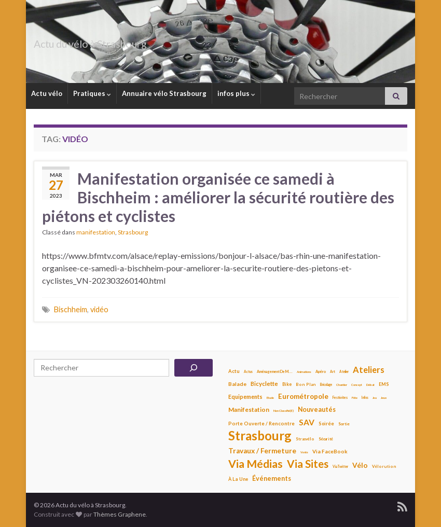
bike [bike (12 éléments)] (287, 384)
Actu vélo (46, 93)
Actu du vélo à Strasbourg (118, 41)
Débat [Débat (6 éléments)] (370, 384)
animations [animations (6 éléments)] (304, 371)
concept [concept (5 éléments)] (356, 384)
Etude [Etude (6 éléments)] (270, 397)
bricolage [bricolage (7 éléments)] (326, 384)
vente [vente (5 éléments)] (304, 452)
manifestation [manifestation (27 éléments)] (248, 409)
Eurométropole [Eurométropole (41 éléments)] (303, 396)
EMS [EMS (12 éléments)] (384, 384)
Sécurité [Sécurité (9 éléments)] (326, 439)
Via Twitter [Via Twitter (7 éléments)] (340, 466)
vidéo (99, 309)
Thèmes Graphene (119, 514)
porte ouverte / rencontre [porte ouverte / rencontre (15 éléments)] (261, 423)
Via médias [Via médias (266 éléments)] (255, 463)
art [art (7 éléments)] (332, 371)
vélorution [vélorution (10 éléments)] (384, 466)
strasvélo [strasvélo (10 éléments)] (305, 438)
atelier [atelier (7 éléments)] (344, 371)
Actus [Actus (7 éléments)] (248, 371)
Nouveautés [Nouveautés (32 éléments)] (317, 409)
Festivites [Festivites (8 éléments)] (340, 397)
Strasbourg (133, 232)
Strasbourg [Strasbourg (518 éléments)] (260, 435)
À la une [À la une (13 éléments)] (238, 479)
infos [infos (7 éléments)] (365, 397)
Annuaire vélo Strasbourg (164, 93)
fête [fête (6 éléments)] (354, 397)
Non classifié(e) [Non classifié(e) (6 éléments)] (283, 410)
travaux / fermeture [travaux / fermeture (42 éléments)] (262, 451)
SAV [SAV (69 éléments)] (306, 422)
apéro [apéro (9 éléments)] (320, 371)
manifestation (95, 232)
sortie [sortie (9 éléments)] (344, 424)
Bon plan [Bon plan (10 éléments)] (306, 384)
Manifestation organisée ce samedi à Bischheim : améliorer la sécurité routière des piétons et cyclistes (218, 197)
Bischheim (70, 309)
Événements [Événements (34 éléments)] (271, 478)
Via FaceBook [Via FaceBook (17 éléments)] (330, 451)
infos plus (236, 93)
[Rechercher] (193, 368)
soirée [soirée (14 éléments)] (326, 423)
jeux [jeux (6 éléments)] (384, 397)
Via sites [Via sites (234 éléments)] (307, 463)
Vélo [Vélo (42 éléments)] (360, 465)
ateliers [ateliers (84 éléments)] (368, 370)
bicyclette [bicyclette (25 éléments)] (264, 383)
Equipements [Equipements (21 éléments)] (245, 396)
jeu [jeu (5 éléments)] (375, 397)
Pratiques (92, 93)
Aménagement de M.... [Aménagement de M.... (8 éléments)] (275, 371)
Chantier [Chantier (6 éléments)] (341, 384)
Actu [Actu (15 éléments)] (234, 371)
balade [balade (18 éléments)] (237, 384)
